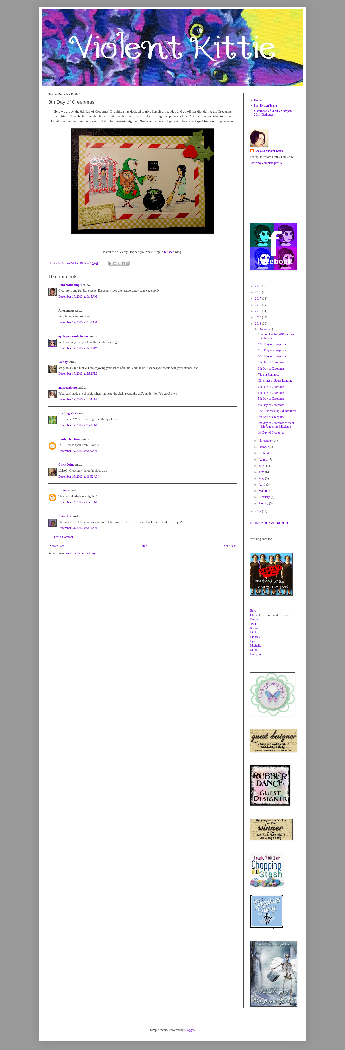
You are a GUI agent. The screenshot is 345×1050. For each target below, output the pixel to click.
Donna (254, 619)
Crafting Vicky (68, 413)
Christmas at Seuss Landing (275, 380)
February (265, 497)
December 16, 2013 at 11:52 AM (78, 476)
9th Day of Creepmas (271, 362)
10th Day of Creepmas (272, 356)
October (264, 447)
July (262, 465)
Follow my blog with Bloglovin (269, 522)
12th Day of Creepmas (272, 344)
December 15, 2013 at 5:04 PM (77, 399)
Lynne (254, 641)
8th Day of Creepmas (271, 368)
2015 (258, 311)
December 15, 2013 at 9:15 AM (77, 296)
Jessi (253, 623)
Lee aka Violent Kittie (269, 151)
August (263, 459)
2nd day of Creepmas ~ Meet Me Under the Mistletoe (276, 424)
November (265, 440)
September (265, 453)
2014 (258, 317)
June (262, 472)
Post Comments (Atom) (80, 553)
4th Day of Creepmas (271, 405)
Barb (253, 610)
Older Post (229, 546)
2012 (258, 511)
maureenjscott (67, 387)
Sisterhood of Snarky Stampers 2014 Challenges (273, 112)
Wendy (63, 362)
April (262, 484)
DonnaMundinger (70, 285)
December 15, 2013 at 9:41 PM (77, 425)
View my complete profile (266, 163)
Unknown (64, 490)
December (265, 329)
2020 (258, 286)
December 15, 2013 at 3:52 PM (77, 373)
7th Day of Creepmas (271, 386)
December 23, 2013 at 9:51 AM (77, 528)
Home (143, 546)
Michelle (255, 645)
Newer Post (56, 546)
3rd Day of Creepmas (271, 417)
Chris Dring (66, 464)
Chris (253, 615)
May (262, 478)
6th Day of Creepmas (271, 392)
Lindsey (255, 637)
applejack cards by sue (73, 336)
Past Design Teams (266, 105)
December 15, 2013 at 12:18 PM (78, 348)
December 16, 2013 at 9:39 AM (77, 451)
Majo (253, 649)
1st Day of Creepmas (271, 432)
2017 (258, 298)
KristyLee (65, 516)
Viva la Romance (268, 374)
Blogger (189, 1030)
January (264, 503)
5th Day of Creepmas (271, 398)
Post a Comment (64, 537)
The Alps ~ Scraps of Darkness (277, 411)
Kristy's (169, 252)
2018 (258, 292)
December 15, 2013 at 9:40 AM (77, 322)
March (263, 490)
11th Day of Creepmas (272, 350)
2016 (258, 304)
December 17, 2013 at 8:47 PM (77, 502)
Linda (253, 632)
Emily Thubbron (69, 439)
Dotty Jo (255, 654)
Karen (254, 628)
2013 (258, 323)
